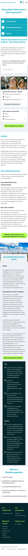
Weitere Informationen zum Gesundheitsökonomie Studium (14, 235)
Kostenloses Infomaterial (12, 104)
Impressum (3, 549)
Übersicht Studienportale (7, 513)
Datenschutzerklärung (11, 549)
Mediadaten (17, 513)
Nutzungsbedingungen (21, 549)
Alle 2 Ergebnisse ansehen (14, 126)
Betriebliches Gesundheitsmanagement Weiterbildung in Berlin (13, 482)
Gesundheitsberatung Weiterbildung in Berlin (14, 496)
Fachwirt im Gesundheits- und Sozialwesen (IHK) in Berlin (14, 491)
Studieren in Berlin (7, 477)
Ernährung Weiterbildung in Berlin (11, 486)
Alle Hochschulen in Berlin (13, 358)
